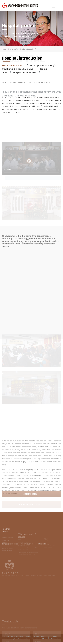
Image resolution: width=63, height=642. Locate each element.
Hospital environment (25, 72)
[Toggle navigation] (53, 6)
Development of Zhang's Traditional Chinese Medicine (29, 67)
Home (4, 49)
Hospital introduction (27, 49)
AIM (25, 5)
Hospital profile (13, 49)
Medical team (31, 496)
